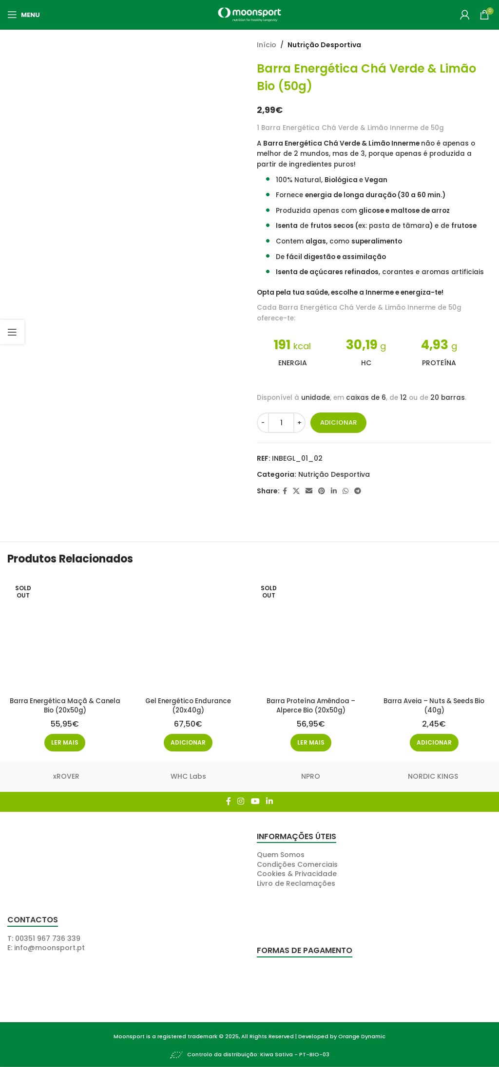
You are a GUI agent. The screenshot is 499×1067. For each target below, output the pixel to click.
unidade (315, 397)
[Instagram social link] (241, 799)
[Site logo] (249, 14)
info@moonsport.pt (49, 946)
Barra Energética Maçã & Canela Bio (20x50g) (64, 703)
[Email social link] (309, 491)
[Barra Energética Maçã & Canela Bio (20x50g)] (64, 634)
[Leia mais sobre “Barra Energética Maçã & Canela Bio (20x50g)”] (64, 741)
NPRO (310, 775)
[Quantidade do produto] (281, 422)
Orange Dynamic (361, 1034)
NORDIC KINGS (433, 775)
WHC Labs (188, 775)
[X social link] (296, 491)
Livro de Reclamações (296, 881)
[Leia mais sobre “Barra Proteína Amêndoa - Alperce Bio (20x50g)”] (311, 741)
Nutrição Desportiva (324, 45)
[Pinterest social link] (321, 491)
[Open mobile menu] (23, 14)
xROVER (66, 775)
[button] (187, 741)
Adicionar (338, 422)
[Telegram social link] (357, 491)
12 (403, 397)
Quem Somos (281, 853)
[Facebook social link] (285, 491)
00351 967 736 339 (47, 936)
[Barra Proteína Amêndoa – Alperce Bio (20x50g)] (311, 634)
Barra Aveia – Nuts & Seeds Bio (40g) (434, 703)
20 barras (447, 397)
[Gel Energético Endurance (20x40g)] (188, 634)
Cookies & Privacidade (297, 872)
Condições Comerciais (297, 862)
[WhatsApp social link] (345, 491)
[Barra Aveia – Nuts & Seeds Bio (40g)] (435, 634)
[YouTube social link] (255, 799)
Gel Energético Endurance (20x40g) (188, 703)
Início (266, 45)
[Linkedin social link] (334, 491)
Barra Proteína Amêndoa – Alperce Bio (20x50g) (311, 703)
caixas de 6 (366, 397)
